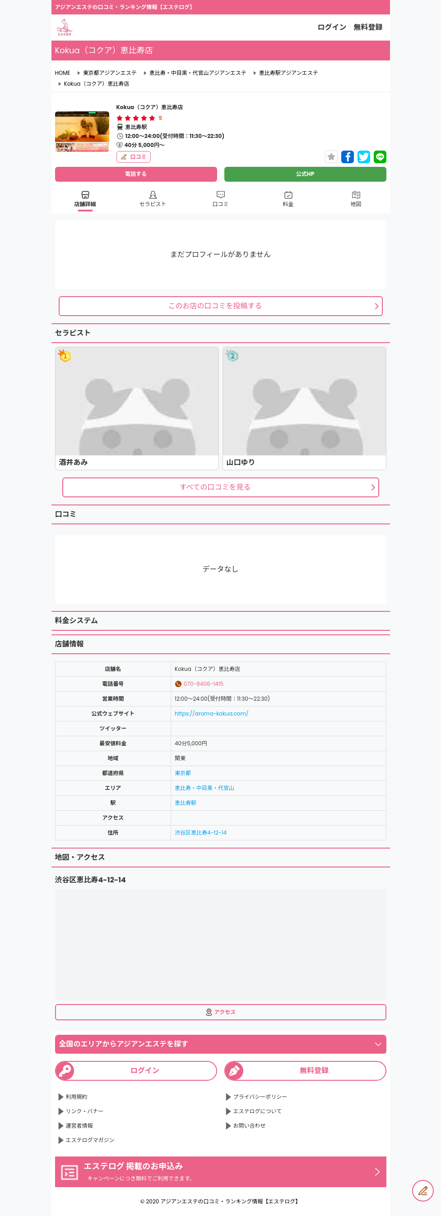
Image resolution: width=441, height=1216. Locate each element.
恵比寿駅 (185, 803)
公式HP (305, 174)
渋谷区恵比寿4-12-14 (201, 832)
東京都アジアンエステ (110, 73)
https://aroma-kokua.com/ (212, 713)
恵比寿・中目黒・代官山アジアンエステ (197, 73)
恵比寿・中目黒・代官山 (204, 788)
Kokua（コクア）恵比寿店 (97, 83)
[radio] (120, 118)
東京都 (183, 773)
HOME (62, 73)
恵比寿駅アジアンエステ (288, 73)
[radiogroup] (135, 118)
